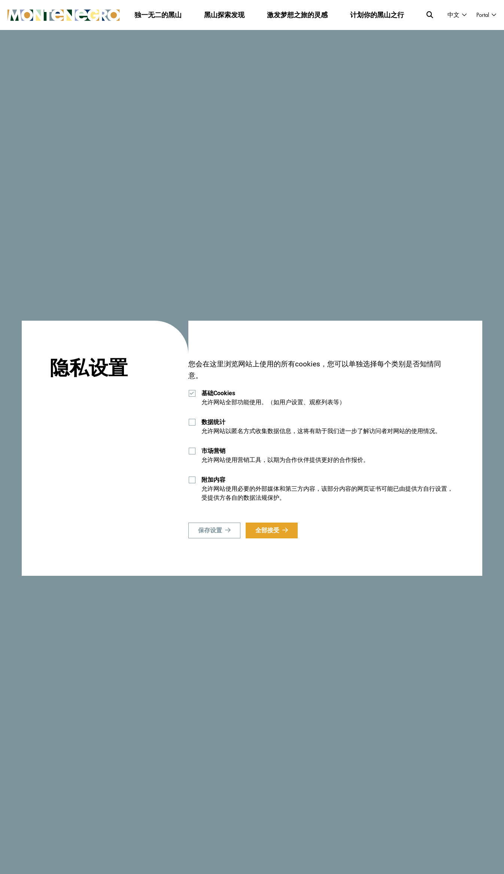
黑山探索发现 (224, 14)
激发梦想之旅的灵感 (297, 14)
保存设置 (210, 530)
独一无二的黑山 (158, 14)
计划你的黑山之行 (377, 14)
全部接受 (267, 530)
